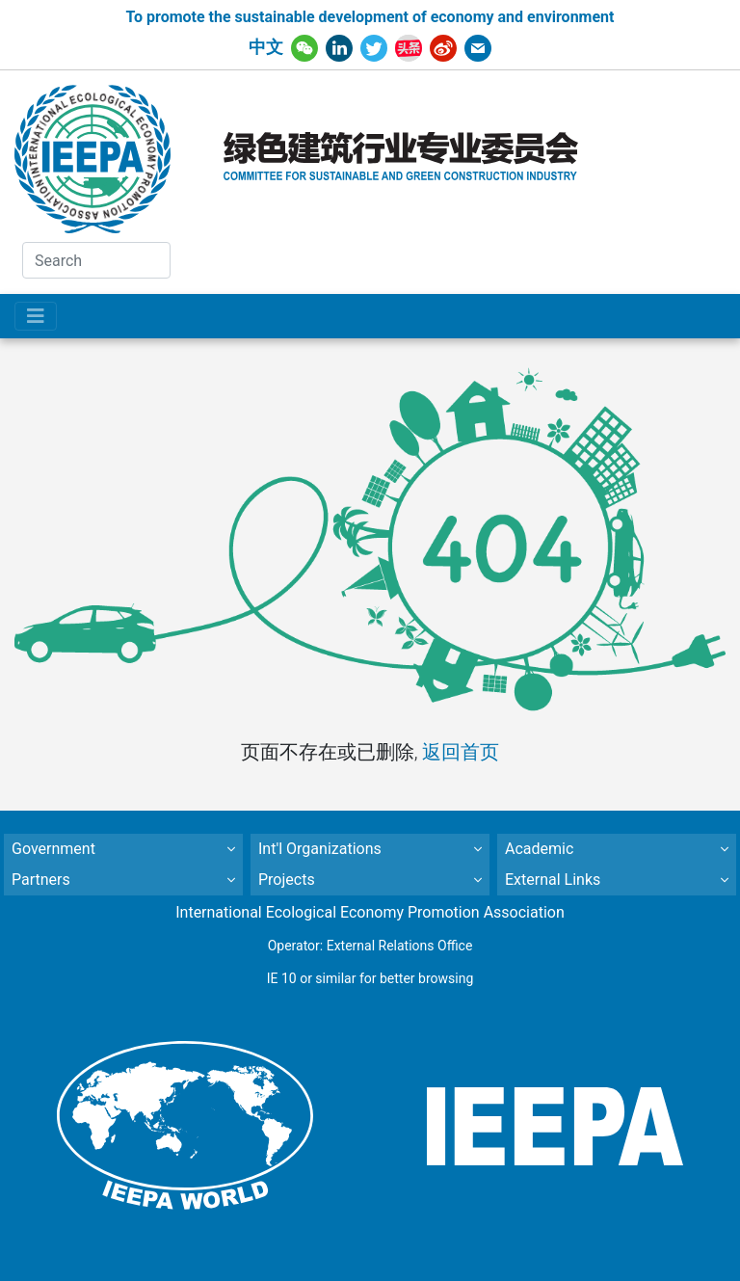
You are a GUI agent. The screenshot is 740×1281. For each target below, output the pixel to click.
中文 (266, 47)
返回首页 (460, 751)
